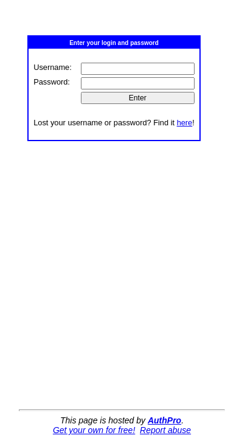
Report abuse (165, 430)
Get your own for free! (94, 430)
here (185, 122)
